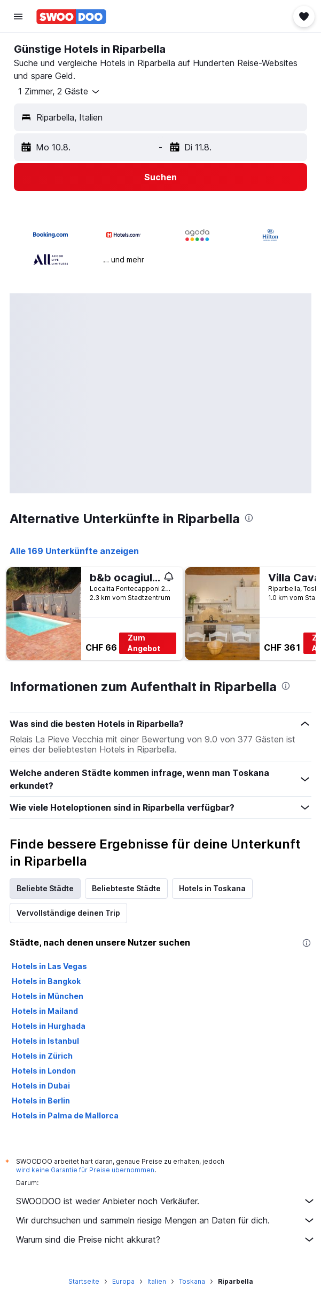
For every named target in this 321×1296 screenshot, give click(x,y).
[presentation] (249, 518)
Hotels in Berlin (41, 1100)
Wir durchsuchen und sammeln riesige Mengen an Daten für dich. (166, 1220)
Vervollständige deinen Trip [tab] (68, 912)
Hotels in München (47, 996)
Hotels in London (44, 1070)
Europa (123, 1281)
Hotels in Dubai (41, 1085)
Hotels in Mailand (45, 1010)
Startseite (83, 1281)
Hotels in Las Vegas (49, 966)
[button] (18, 16)
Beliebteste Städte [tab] (126, 888)
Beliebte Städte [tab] (45, 888)
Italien (156, 1281)
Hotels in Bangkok (46, 981)
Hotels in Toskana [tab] (212, 888)
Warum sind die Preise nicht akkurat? (166, 1239)
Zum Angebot (144, 643)
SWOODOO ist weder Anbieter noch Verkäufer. (166, 1201)
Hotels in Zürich (42, 1055)
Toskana (192, 1281)
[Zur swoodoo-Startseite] (71, 16)
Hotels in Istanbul (45, 1040)
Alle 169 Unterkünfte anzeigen (74, 551)
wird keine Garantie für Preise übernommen (85, 1170)
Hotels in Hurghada (48, 1025)
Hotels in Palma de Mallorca (65, 1115)
